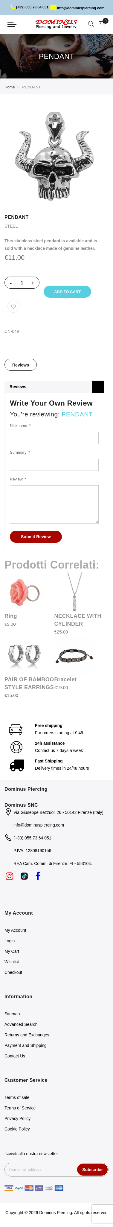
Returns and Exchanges (26, 1034)
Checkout (13, 972)
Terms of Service (20, 1108)
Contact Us (14, 1056)
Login (9, 940)
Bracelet (65, 679)
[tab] (20, 365)
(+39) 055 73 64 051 (29, 7)
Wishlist (11, 961)
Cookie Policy (17, 1129)
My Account (15, 930)
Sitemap (12, 1013)
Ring (10, 616)
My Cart (11, 951)
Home (9, 87)
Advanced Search (21, 1024)
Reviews (20, 365)
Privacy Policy (17, 1118)
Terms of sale (16, 1097)
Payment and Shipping (25, 1045)
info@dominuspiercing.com (77, 8)
